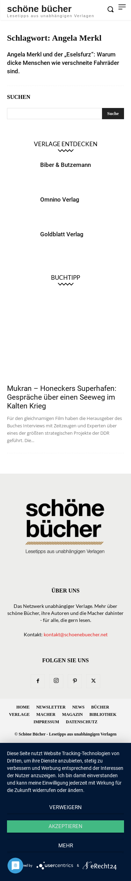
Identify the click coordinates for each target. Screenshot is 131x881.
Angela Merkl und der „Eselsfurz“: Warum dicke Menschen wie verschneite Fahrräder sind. (63, 63)
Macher (46, 714)
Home (23, 707)
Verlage (19, 714)
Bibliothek (102, 714)
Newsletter (51, 707)
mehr (65, 845)
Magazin (72, 714)
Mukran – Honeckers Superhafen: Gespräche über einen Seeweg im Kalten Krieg (61, 397)
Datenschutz (81, 721)
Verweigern (65, 807)
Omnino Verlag (59, 199)
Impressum (46, 721)
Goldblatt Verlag (61, 234)
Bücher (100, 707)
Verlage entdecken (65, 144)
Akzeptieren (65, 826)
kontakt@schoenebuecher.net (76, 634)
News (78, 707)
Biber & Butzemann (65, 164)
